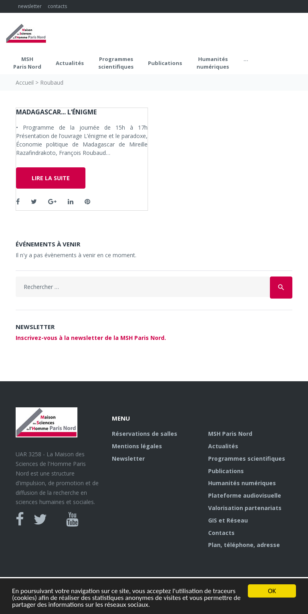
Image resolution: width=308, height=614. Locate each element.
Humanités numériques (213, 63)
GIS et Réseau (228, 520)
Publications (165, 63)
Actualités (70, 63)
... (245, 59)
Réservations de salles (144, 433)
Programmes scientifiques (116, 63)
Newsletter (128, 458)
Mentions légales (137, 446)
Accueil (25, 82)
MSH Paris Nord (27, 63)
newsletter (30, 6)
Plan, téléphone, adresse (244, 545)
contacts (57, 6)
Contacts (221, 533)
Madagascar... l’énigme (56, 112)
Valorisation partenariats (245, 508)
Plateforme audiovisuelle (244, 495)
